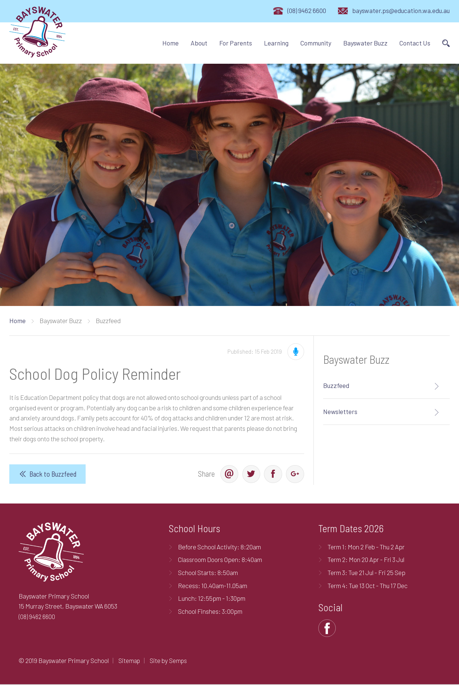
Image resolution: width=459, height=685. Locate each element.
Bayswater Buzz (365, 43)
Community (315, 43)
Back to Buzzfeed (53, 474)
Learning (276, 43)
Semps (179, 661)
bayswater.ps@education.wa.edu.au (401, 10)
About (199, 43)
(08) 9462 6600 (306, 10)
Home (170, 43)
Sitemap (129, 661)
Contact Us (414, 43)
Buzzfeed (336, 385)
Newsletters (340, 411)
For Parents (235, 43)
